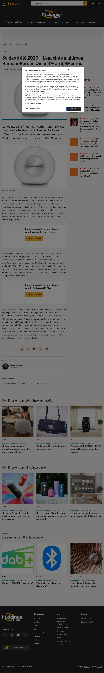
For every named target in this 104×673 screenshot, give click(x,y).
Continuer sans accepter (75, 70)
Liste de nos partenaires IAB (33, 103)
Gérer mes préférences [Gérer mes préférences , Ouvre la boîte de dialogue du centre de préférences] (33, 108)
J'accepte (74, 108)
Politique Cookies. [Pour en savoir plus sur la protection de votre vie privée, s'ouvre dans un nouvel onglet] (39, 91)
